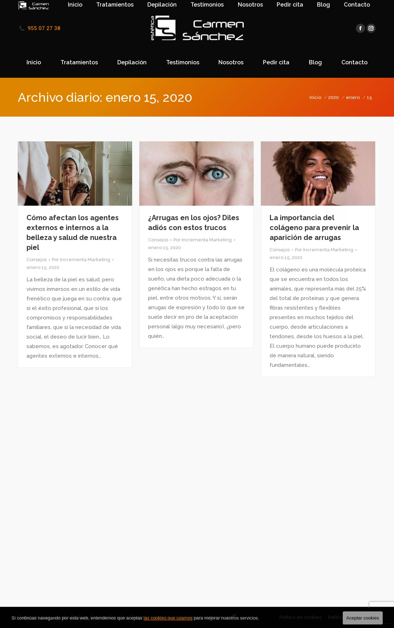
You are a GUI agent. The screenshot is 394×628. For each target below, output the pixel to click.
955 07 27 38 (44, 28)
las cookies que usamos (168, 618)
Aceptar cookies (362, 618)
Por (81, 259)
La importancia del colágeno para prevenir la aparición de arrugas (314, 227)
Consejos (37, 259)
